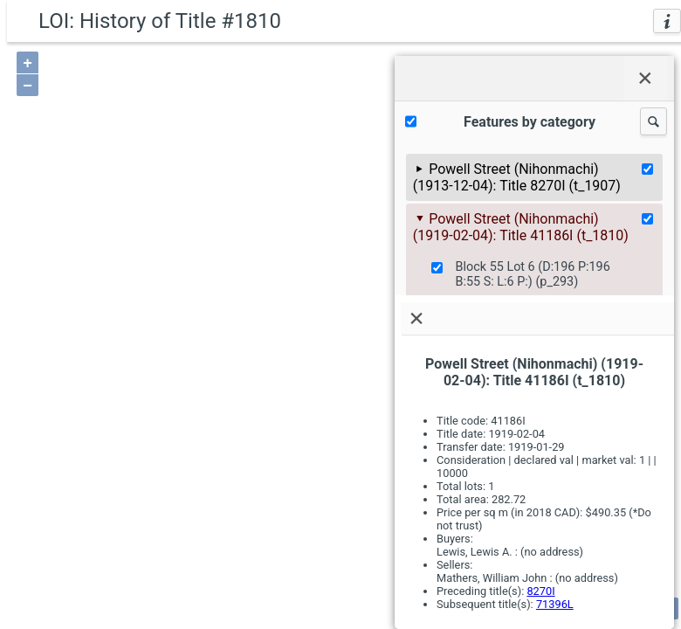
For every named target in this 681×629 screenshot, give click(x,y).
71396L (555, 604)
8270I (540, 591)
